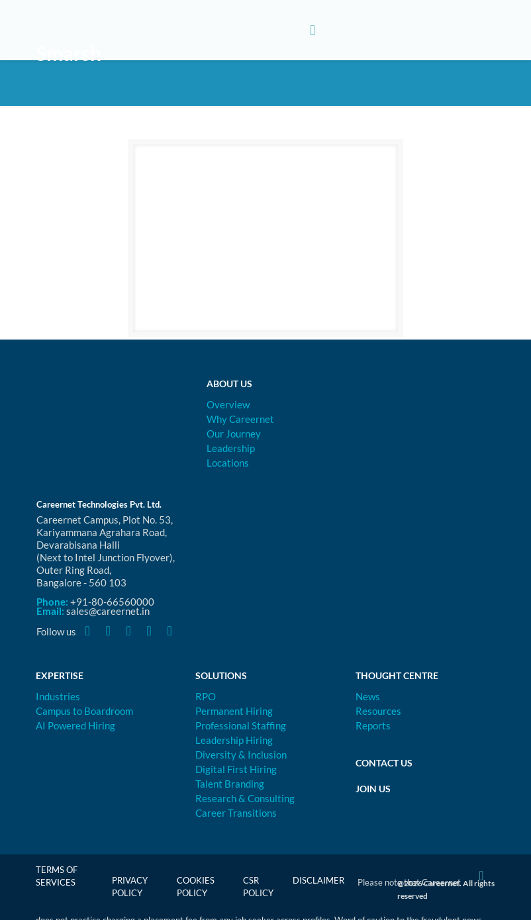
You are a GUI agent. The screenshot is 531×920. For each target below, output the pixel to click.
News (368, 696)
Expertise (59, 675)
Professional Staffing (240, 725)
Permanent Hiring (234, 711)
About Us (229, 383)
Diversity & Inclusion (241, 754)
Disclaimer (318, 880)
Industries (58, 696)
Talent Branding (229, 784)
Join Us (373, 788)
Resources (378, 711)
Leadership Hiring (234, 740)
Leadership (231, 448)
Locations (228, 463)
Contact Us (384, 762)
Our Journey (234, 433)
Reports (373, 725)
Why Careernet (240, 419)
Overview (228, 404)
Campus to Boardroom (84, 711)
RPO (205, 696)
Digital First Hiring (236, 769)
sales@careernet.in (108, 611)
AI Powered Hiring (75, 725)
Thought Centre (397, 675)
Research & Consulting (245, 798)
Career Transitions (236, 813)
